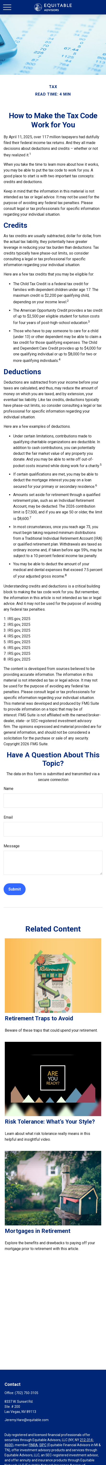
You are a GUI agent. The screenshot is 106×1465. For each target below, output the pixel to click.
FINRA (33, 1445)
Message (12, 846)
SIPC (42, 1445)
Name (8, 788)
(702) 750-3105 (26, 1393)
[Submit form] (15, 889)
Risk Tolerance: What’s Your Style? (50, 1121)
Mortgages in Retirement (37, 1231)
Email (8, 817)
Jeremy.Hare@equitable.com (27, 1420)
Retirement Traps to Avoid (39, 1018)
